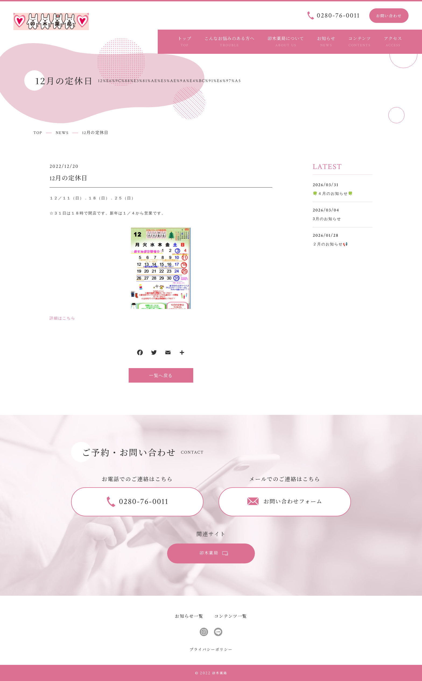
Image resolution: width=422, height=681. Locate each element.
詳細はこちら (62, 318)
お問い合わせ (389, 15)
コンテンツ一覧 (230, 616)
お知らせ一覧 (189, 616)
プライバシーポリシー (211, 649)
